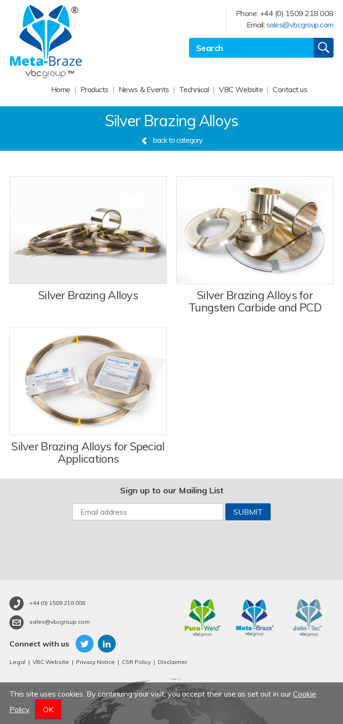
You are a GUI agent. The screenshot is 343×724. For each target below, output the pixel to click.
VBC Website (241, 89)
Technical (194, 89)
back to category (171, 140)
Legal (17, 661)
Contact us (290, 89)
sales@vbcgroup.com (300, 24)
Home (60, 89)
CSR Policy (136, 661)
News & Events (144, 89)
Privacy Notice (95, 661)
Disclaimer (172, 661)
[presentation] (171, 550)
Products (94, 89)
